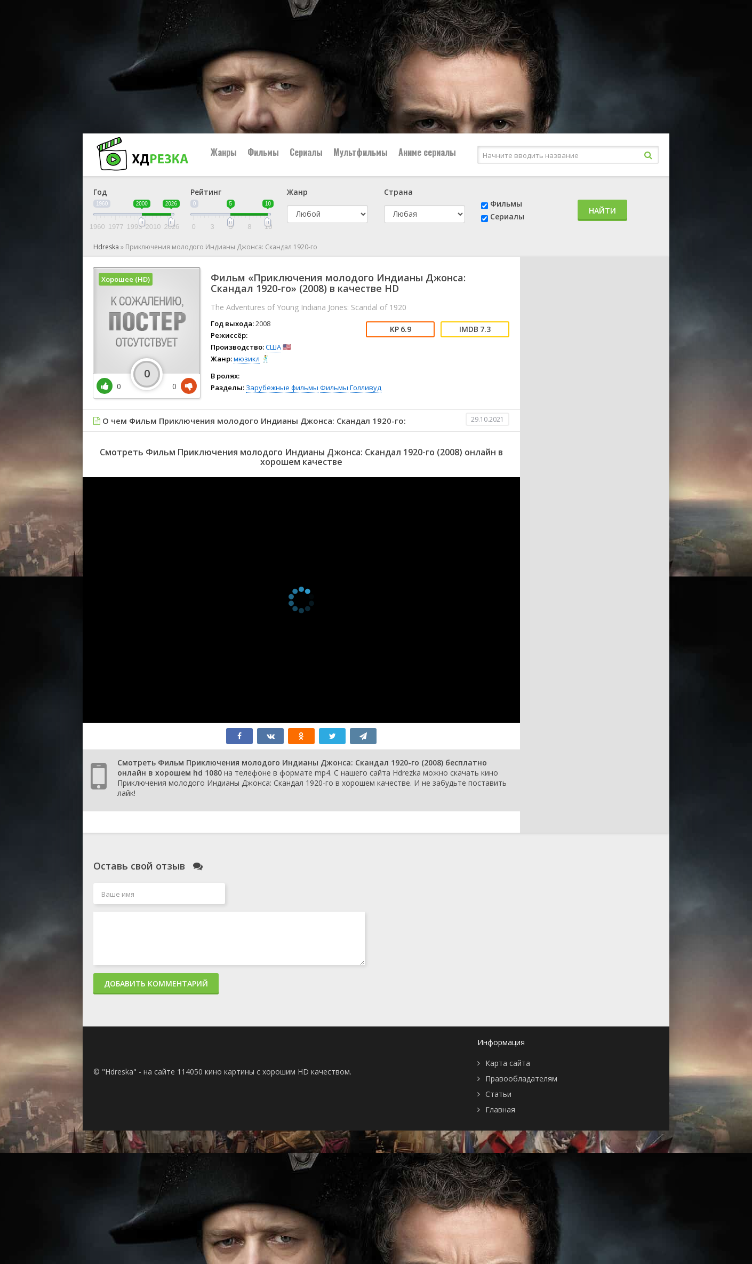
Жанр (297, 192)
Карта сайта (507, 1063)
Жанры (224, 152)
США (273, 347)
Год (100, 192)
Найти (602, 211)
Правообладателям (521, 1078)
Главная (500, 1109)
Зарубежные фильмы (282, 387)
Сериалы (306, 152)
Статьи (498, 1094)
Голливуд (365, 387)
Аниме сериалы (427, 152)
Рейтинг (205, 192)
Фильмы (263, 152)
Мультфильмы (360, 152)
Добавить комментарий (156, 983)
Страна (398, 192)
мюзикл (247, 359)
